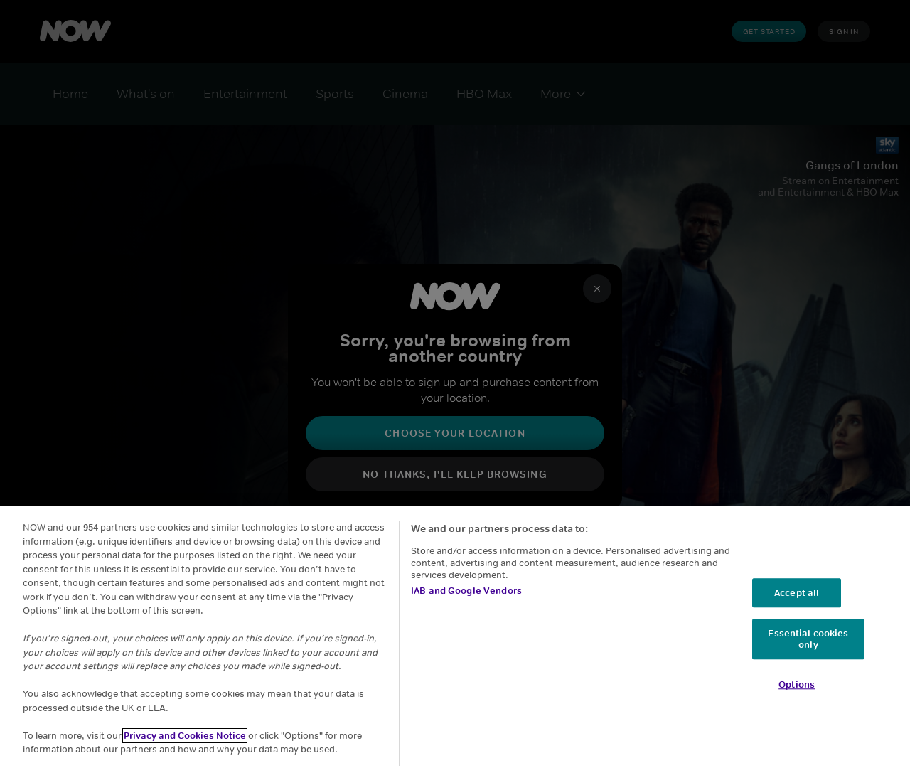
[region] (455, 639)
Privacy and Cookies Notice (185, 736)
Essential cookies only (808, 639)
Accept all (796, 593)
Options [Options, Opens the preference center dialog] (796, 685)
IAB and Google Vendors (466, 591)
